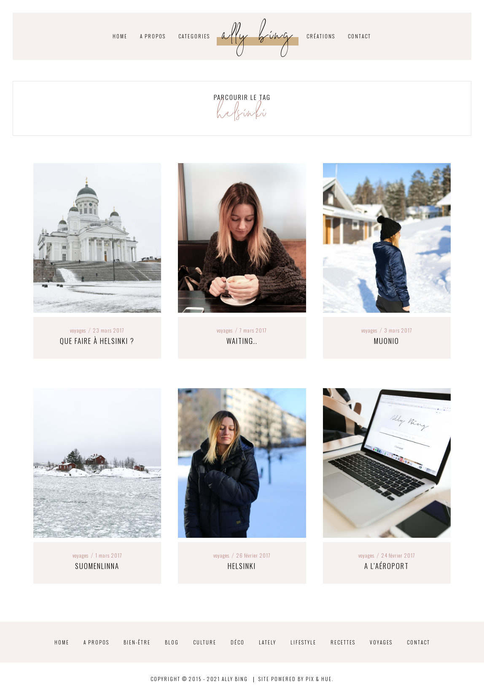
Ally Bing (258, 37)
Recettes (343, 642)
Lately (267, 642)
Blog (172, 642)
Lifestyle (303, 642)
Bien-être (137, 642)
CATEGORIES (194, 36)
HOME (120, 36)
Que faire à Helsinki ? (97, 340)
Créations (321, 36)
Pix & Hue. (319, 678)
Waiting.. (242, 340)
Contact (359, 36)
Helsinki (242, 566)
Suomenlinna (97, 566)
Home (61, 642)
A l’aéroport (386, 566)
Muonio (386, 340)
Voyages (78, 330)
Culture (204, 642)
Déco (238, 642)
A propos (153, 36)
